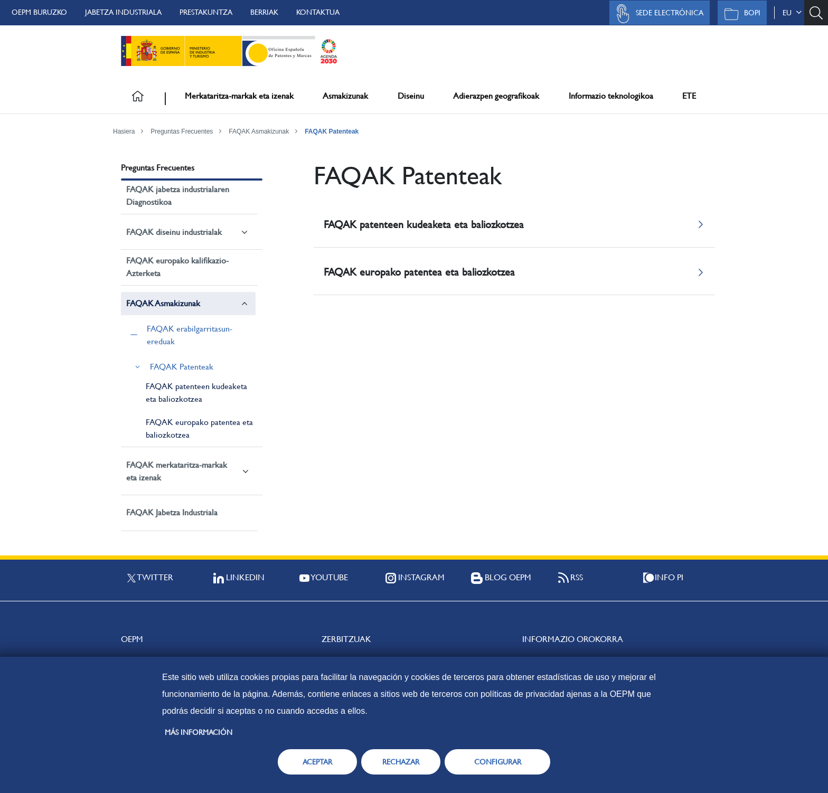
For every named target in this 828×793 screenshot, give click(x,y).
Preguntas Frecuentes (181, 131)
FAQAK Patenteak (332, 131)
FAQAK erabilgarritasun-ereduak (189, 335)
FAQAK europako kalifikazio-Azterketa (177, 267)
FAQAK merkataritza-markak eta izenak (176, 471)
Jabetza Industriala (123, 12)
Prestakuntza (206, 12)
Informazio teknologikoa (611, 96)
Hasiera (124, 131)
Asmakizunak (345, 96)
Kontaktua (318, 12)
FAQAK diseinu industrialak (174, 232)
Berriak (264, 12)
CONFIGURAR (497, 762)
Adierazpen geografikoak (496, 96)
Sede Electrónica (656, 13)
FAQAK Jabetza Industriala (172, 512)
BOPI (739, 13)
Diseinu (411, 96)
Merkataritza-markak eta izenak (239, 96)
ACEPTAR (317, 762)
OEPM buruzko (39, 12)
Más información (198, 732)
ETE (689, 96)
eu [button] (792, 12)
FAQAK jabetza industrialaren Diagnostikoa (177, 195)
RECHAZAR (400, 762)
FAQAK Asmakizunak (259, 131)
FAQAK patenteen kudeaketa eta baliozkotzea (196, 392)
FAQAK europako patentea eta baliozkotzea (199, 428)
